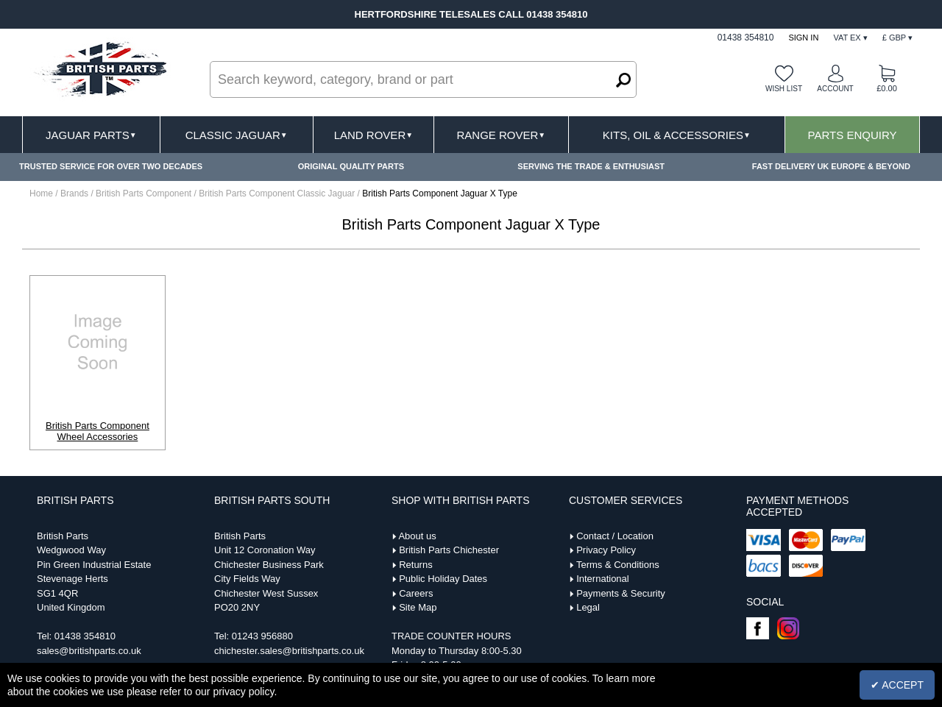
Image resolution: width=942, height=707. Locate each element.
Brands (74, 193)
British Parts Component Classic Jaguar (278, 193)
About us (417, 535)
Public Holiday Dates (443, 578)
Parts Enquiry (852, 135)
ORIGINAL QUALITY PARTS (351, 166)
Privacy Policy (606, 549)
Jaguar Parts (91, 135)
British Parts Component (145, 193)
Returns (416, 564)
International (602, 578)
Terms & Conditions (617, 564)
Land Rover (373, 135)
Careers (416, 593)
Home (41, 193)
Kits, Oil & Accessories (677, 135)
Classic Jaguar (236, 135)
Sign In (803, 37)
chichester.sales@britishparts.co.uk (289, 650)
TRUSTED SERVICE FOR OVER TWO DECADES (110, 166)
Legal (588, 607)
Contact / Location (615, 535)
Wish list (783, 89)
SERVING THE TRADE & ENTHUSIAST (591, 166)
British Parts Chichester (449, 549)
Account (835, 89)
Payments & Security (620, 593)
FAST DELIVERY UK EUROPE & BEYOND (831, 166)
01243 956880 (262, 636)
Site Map (417, 607)
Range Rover (500, 135)
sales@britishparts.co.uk (89, 650)
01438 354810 (85, 636)
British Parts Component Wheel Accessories (97, 431)
